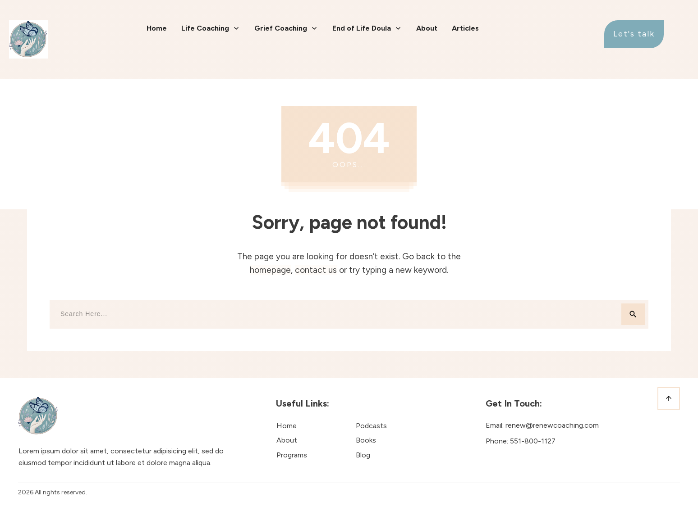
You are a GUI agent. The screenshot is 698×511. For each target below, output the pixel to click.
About (286, 440)
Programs (291, 455)
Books (366, 440)
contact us (316, 270)
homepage (270, 270)
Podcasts (371, 425)
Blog (363, 455)
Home (286, 425)
